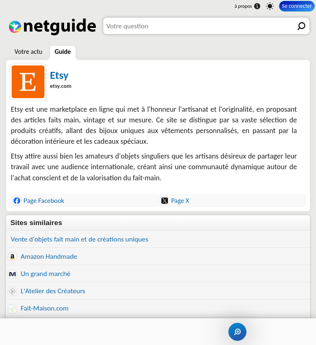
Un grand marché (39, 273)
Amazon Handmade (43, 256)
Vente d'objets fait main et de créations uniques (79, 239)
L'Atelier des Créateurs (47, 291)
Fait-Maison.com (38, 308)
